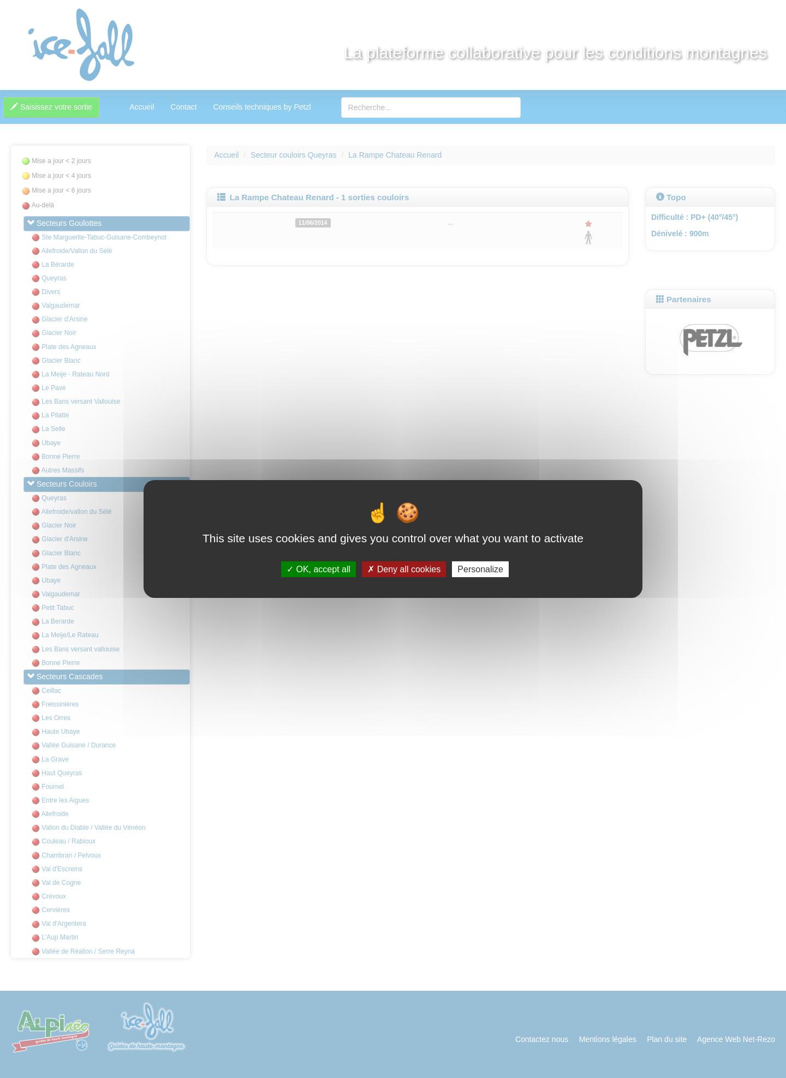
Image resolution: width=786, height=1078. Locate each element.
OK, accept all (318, 569)
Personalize (480, 569)
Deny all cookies (403, 569)
